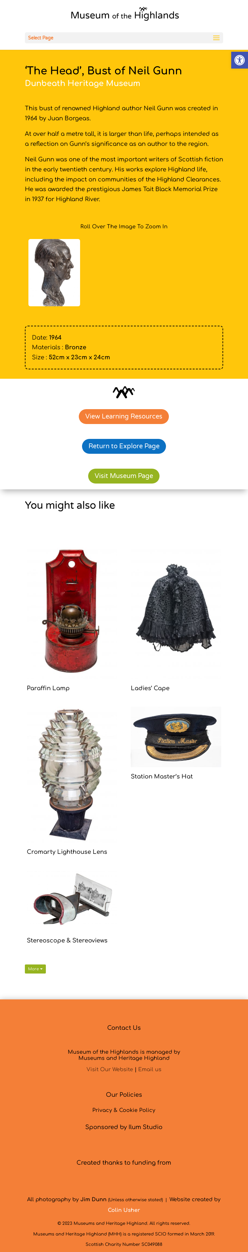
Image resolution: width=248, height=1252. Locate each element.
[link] (239, 60)
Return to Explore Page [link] (124, 446)
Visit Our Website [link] (110, 1069)
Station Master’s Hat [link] (162, 776)
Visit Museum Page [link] (124, 476)
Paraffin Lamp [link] (48, 688)
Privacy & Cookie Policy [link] (123, 1110)
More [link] (35, 969)
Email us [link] (149, 1069)
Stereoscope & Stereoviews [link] (67, 940)
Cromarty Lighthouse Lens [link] (67, 852)
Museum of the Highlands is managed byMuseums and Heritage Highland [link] (124, 1055)
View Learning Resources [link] (123, 416)
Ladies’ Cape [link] (150, 688)
